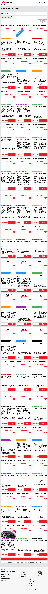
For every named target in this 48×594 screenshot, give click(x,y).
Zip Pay (30, 585)
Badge (30, 16)
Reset (13, 13)
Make (11, 16)
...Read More (6, 50)
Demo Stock (23, 574)
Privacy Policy (31, 589)
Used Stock (23, 576)
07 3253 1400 (6, 576)
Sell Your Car (31, 581)
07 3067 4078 (6, 574)
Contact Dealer (12, 54)
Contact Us (23, 579)
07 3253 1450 (5, 580)
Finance (30, 577)
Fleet (30, 579)
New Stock (23, 572)
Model (21, 16)
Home (22, 568)
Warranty (30, 583)
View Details (5, 54)
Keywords (40, 16)
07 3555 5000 (7, 578)
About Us (23, 578)
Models (22, 570)
